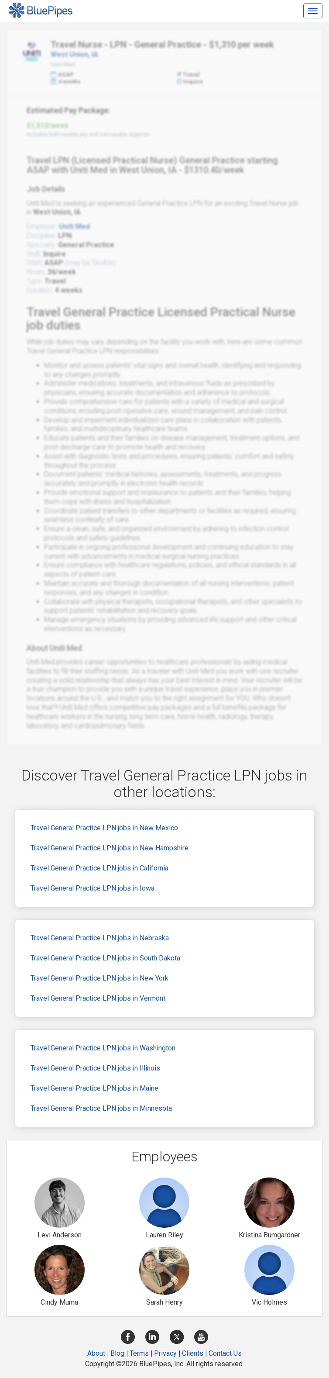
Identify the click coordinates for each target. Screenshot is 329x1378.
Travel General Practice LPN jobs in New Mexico (104, 828)
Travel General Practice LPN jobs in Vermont (98, 998)
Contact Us (225, 1353)
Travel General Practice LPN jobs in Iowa (92, 888)
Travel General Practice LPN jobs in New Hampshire (109, 848)
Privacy (165, 1353)
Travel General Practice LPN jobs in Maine (94, 1088)
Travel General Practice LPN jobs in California (99, 868)
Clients (192, 1353)
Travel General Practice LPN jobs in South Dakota (105, 958)
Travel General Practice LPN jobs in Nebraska (100, 938)
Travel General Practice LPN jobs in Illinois (95, 1068)
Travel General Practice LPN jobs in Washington (103, 1048)
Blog (117, 1353)
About (96, 1353)
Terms (139, 1353)
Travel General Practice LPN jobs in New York (99, 978)
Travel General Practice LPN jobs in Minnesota (101, 1108)
